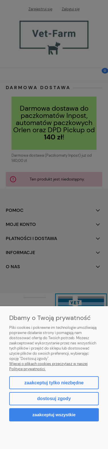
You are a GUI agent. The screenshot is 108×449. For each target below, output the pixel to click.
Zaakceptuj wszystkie (54, 414)
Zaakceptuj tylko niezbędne (54, 382)
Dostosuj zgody (54, 398)
